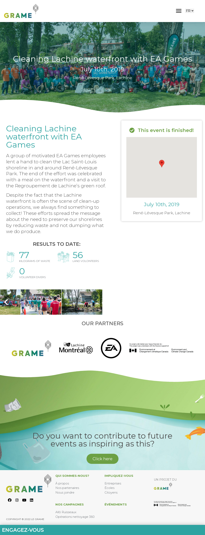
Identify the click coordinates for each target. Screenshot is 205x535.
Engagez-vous (23, 530)
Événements (116, 504)
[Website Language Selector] (189, 11)
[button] (178, 11)
